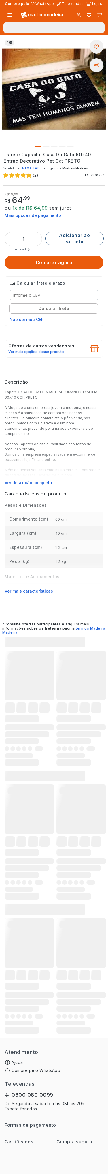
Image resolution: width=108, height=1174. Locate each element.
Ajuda (17, 1062)
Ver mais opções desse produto (36, 352)
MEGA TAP (30, 168)
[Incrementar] (35, 239)
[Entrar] (78, 15)
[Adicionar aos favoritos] (96, 47)
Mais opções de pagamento (33, 215)
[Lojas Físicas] (94, 4)
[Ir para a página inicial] (42, 15)
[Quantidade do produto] (23, 239)
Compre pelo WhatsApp (36, 1070)
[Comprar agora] (54, 262)
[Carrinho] (99, 15)
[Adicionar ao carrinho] (74, 238)
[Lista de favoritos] (89, 15)
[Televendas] (71, 4)
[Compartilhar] (96, 65)
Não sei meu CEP (27, 319)
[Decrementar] (12, 239)
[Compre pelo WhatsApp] (43, 4)
